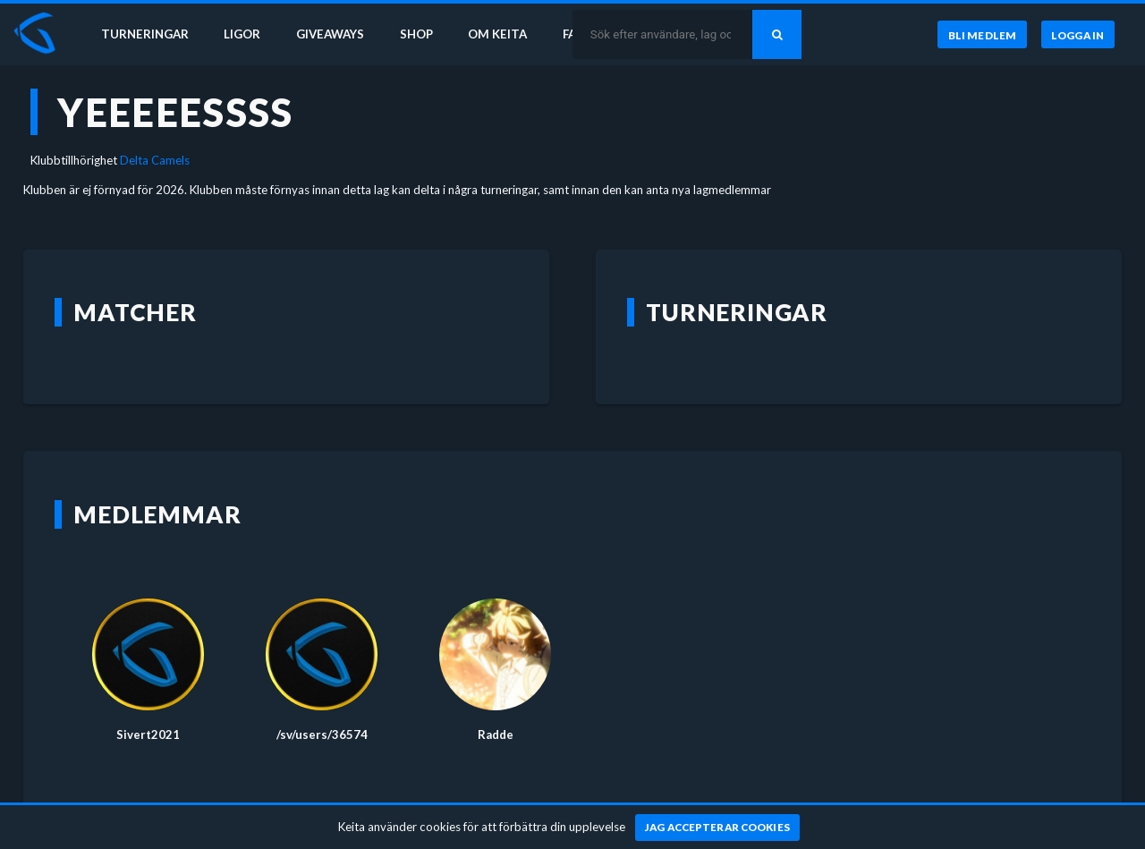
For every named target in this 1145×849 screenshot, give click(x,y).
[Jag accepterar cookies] (718, 827)
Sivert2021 (148, 734)
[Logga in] (1078, 35)
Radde (495, 734)
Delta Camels (155, 160)
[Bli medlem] (981, 35)
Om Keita (497, 34)
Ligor (242, 34)
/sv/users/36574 (322, 734)
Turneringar (145, 34)
